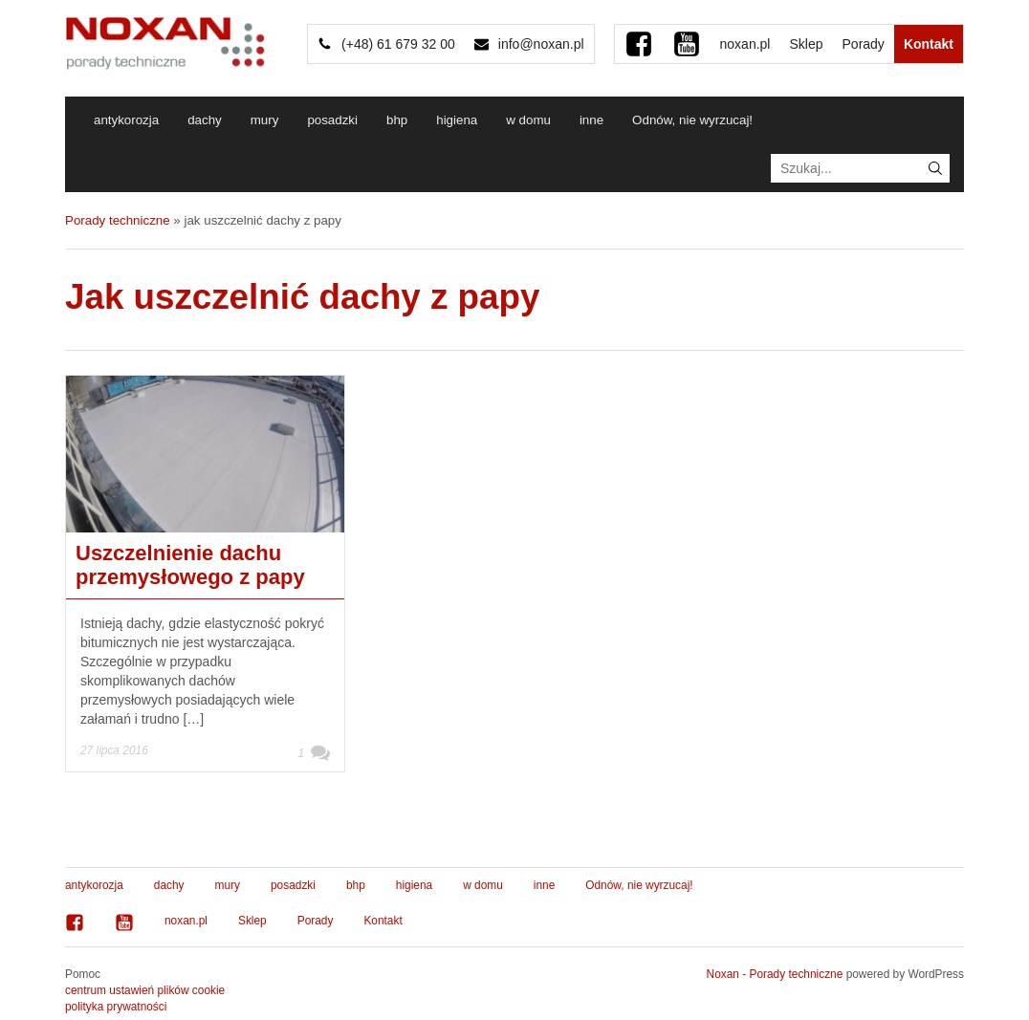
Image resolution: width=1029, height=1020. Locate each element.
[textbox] (860, 168)
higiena (456, 120)
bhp (396, 120)
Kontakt (928, 44)
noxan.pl (745, 44)
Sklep (805, 44)
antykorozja (126, 120)
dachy (204, 120)
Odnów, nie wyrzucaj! (692, 120)
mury (265, 120)
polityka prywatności (115, 1006)
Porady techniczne (117, 220)
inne (591, 120)
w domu (528, 120)
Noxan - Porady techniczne (775, 974)
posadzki (332, 120)
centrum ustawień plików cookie (145, 990)
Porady (864, 44)
